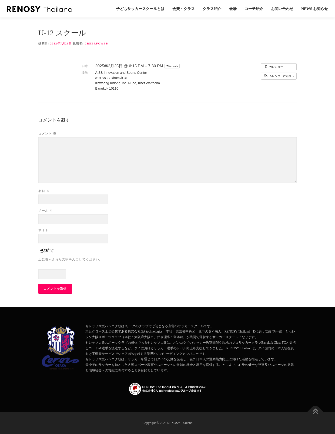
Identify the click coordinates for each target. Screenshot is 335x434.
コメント (47, 133)
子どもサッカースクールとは (140, 9)
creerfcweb (96, 43)
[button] (278, 76)
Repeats (172, 66)
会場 (233, 9)
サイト (43, 230)
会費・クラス (183, 9)
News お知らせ (314, 9)
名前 (44, 191)
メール (45, 210)
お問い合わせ (282, 9)
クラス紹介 (212, 9)
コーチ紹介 (254, 9)
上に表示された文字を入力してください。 (70, 259)
